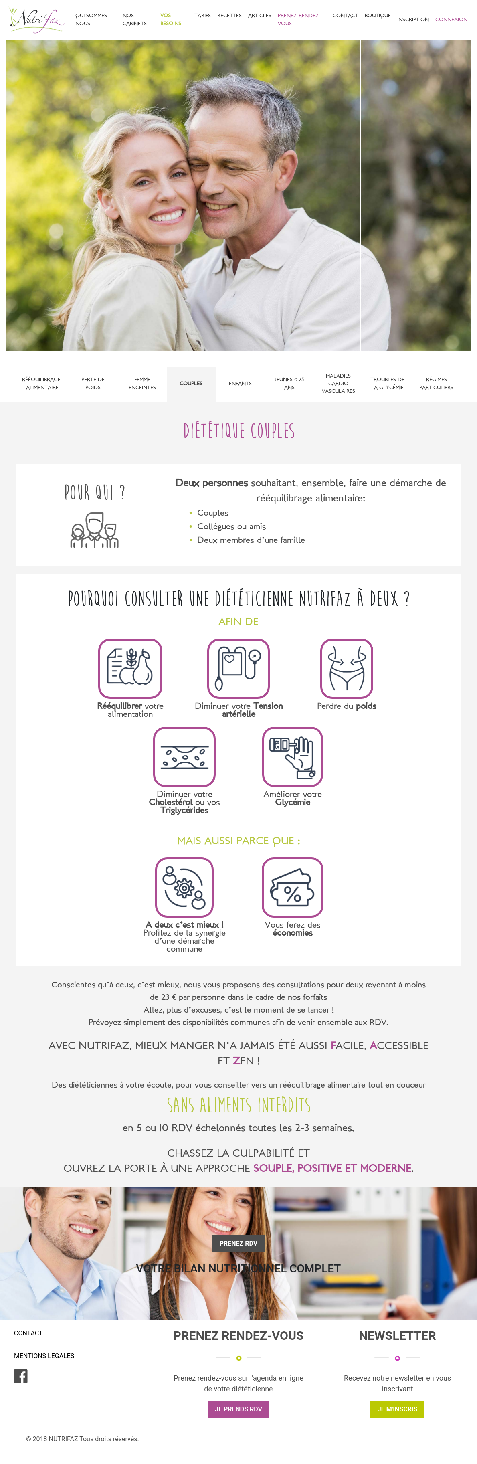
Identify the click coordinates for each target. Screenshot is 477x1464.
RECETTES (229, 16)
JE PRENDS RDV (238, 1409)
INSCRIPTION (413, 20)
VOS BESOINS (170, 20)
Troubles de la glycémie (387, 384)
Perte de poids (93, 384)
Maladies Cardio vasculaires (338, 384)
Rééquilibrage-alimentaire (42, 384)
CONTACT (345, 16)
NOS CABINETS (135, 20)
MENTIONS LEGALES (44, 1356)
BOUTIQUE (378, 16)
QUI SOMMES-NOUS (92, 20)
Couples (191, 384)
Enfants (240, 384)
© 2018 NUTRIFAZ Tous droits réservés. (82, 1439)
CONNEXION (451, 20)
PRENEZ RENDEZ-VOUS (299, 20)
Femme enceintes (142, 384)
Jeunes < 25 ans (289, 384)
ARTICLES (259, 16)
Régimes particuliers (436, 384)
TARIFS (202, 16)
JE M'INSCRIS (398, 1409)
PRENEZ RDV (238, 1243)
